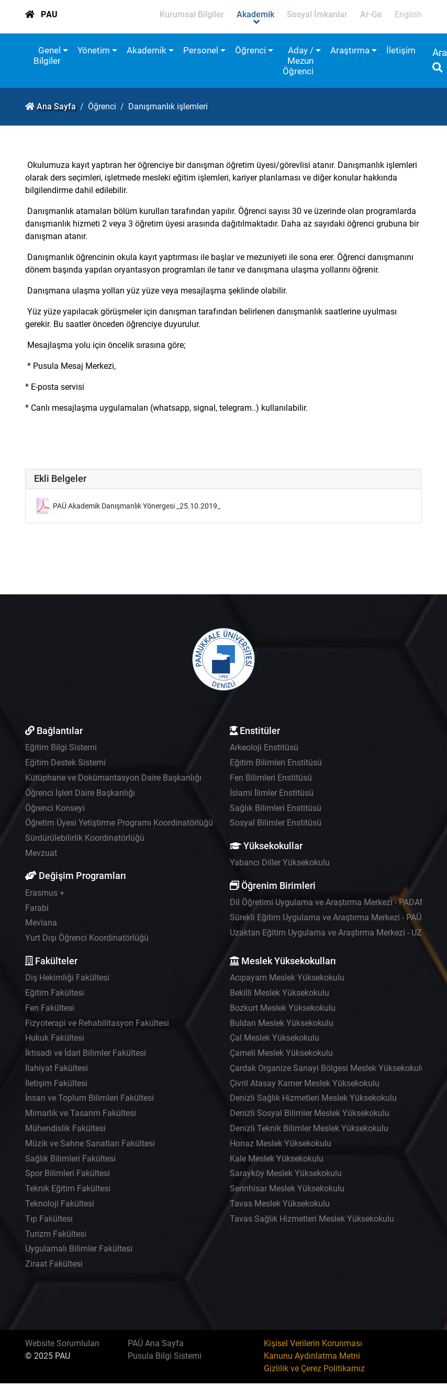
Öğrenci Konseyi (55, 808)
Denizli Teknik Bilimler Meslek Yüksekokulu (309, 1128)
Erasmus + (44, 893)
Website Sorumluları (62, 1343)
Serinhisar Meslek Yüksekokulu (287, 1188)
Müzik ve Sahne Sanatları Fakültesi (90, 1143)
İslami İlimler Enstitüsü (272, 793)
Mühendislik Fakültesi (65, 1128)
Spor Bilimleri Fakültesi (67, 1173)
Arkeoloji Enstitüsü (264, 747)
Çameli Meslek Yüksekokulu (281, 1053)
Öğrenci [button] (250, 50)
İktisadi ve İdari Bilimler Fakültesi (85, 1053)
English (408, 14)
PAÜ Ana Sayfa (156, 1343)
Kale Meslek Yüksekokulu (276, 1159)
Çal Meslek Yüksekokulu (274, 1038)
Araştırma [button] (350, 50)
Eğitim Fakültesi (54, 993)
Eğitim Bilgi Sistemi (61, 747)
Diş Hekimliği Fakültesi (67, 978)
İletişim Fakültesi (56, 1083)
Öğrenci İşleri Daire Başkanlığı (80, 793)
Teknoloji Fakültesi (59, 1204)
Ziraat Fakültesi (54, 1264)
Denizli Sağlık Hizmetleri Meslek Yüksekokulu (313, 1098)
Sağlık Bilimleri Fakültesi (70, 1159)
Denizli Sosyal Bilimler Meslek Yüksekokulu (309, 1113)
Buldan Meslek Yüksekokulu (281, 1023)
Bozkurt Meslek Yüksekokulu (283, 1008)
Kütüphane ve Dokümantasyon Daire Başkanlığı (113, 778)
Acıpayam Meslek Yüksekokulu (287, 978)
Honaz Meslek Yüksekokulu (280, 1143)
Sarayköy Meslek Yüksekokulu (286, 1173)
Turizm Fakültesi (55, 1234)
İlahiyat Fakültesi (56, 1068)
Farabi (37, 908)
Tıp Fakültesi (49, 1219)
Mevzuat (41, 853)
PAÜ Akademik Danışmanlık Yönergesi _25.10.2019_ (136, 506)
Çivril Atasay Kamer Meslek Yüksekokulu (304, 1083)
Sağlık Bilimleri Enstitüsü (275, 808)
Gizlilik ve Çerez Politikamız (314, 1368)
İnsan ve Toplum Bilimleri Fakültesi (89, 1098)
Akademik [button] (146, 50)
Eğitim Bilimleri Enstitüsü (276, 763)
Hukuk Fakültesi (54, 1038)
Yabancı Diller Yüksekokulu (280, 862)
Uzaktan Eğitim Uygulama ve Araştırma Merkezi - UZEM (332, 933)
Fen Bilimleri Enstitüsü (271, 778)
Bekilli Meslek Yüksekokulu (279, 993)
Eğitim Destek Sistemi (65, 763)
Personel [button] (200, 50)
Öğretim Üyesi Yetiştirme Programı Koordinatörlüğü (119, 823)
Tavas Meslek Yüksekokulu (280, 1204)
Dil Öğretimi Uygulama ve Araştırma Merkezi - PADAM (328, 902)
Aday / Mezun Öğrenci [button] (298, 60)
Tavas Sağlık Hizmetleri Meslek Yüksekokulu (312, 1219)
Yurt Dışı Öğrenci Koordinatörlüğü (87, 938)
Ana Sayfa (56, 106)
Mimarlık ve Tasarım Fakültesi (80, 1113)
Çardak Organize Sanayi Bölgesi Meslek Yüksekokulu (328, 1068)
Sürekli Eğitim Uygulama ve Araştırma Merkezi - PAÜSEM (334, 917)
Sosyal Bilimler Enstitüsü (275, 823)
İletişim (401, 50)
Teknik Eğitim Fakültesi (67, 1188)
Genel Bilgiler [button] (47, 55)
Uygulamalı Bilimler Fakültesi (78, 1249)
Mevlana (41, 923)
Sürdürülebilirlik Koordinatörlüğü (84, 838)
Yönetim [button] (93, 50)
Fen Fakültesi (49, 1008)
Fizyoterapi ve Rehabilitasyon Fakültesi (97, 1023)
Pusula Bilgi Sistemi (165, 1356)
